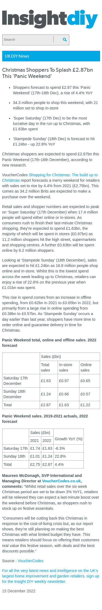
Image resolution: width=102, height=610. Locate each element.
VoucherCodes (30, 561)
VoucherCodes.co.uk (61, 481)
